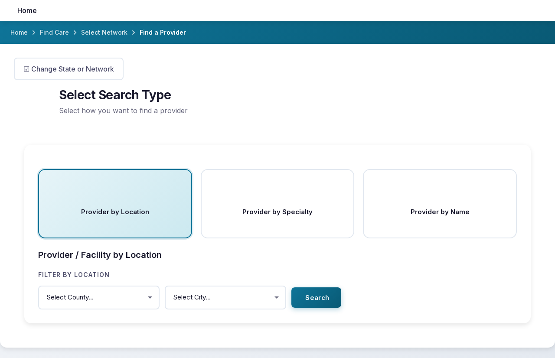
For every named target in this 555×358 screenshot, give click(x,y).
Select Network (104, 32)
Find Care (54, 32)
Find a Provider (163, 32)
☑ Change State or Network (68, 69)
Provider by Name (440, 212)
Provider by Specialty (277, 212)
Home (27, 10)
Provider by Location (115, 212)
